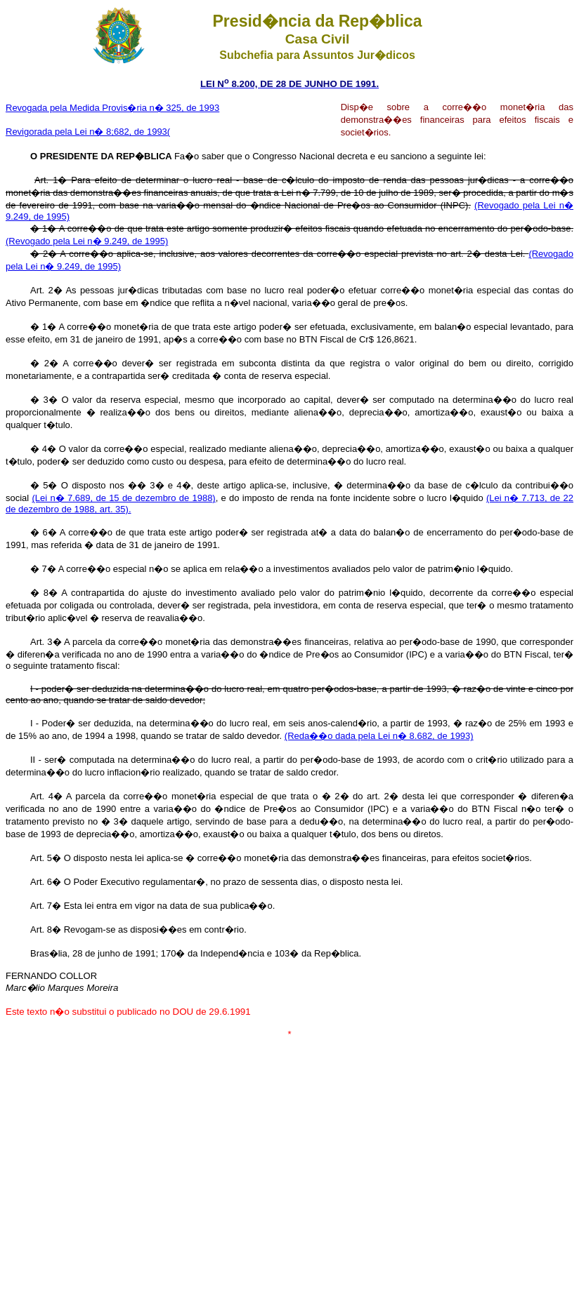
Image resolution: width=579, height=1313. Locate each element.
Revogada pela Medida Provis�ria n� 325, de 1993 (112, 107)
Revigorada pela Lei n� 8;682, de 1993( (88, 131)
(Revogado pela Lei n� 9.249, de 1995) (87, 241)
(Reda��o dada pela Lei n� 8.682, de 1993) (379, 736)
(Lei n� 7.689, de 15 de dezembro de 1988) (124, 498)
